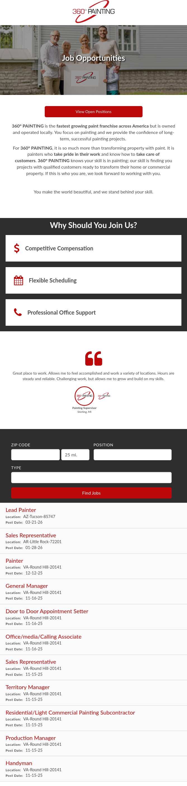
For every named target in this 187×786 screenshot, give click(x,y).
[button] (84, 401)
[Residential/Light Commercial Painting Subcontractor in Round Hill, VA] (93, 718)
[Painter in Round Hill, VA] (93, 566)
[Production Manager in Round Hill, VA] (93, 743)
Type (16, 467)
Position (103, 444)
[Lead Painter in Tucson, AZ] (93, 515)
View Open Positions (94, 111)
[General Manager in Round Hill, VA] (93, 591)
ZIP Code (20, 444)
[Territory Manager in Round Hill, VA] (93, 693)
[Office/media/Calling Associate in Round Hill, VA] (93, 642)
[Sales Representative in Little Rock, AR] (93, 541)
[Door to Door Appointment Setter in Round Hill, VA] (93, 617)
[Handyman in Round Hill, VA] (93, 769)
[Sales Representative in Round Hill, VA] (93, 667)
